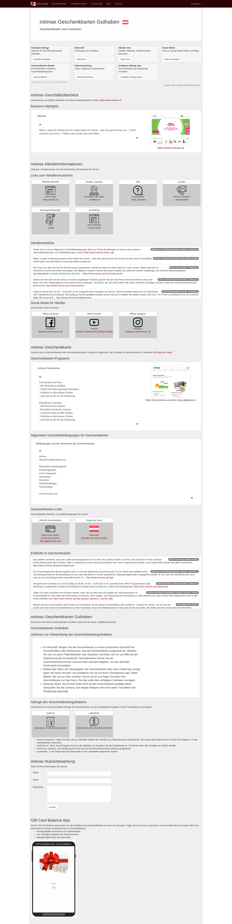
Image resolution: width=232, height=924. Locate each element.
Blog (108, 4)
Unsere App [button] (96, 4)
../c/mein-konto (94, 228)
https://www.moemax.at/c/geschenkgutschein (54, 565)
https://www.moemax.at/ (79, 261)
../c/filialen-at (94, 199)
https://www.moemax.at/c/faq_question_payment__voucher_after (83, 598)
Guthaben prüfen (79, 4)
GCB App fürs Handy (162, 352)
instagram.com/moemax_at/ (138, 331)
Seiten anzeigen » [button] (172, 59)
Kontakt (118, 4)
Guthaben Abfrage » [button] (42, 59)
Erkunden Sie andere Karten (94, 538)
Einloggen (195, 4)
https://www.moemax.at (110, 100)
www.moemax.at (50, 199)
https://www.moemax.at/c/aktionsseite (151, 586)
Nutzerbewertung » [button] (85, 77)
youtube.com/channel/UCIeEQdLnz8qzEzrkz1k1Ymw (99, 331)
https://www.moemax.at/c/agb (99, 577)
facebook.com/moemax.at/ (50, 331)
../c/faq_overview (138, 199)
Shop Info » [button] (126, 59)
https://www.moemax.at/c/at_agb (99, 252)
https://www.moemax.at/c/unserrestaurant (65, 285)
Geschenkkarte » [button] (41, 77)
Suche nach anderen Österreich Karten (183, 85)
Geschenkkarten (59, 4)
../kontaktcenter (181, 199)
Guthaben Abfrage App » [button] (132, 77)
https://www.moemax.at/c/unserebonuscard (102, 273)
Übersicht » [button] (82, 59)
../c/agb (50, 228)
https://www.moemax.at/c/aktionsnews (73, 297)
